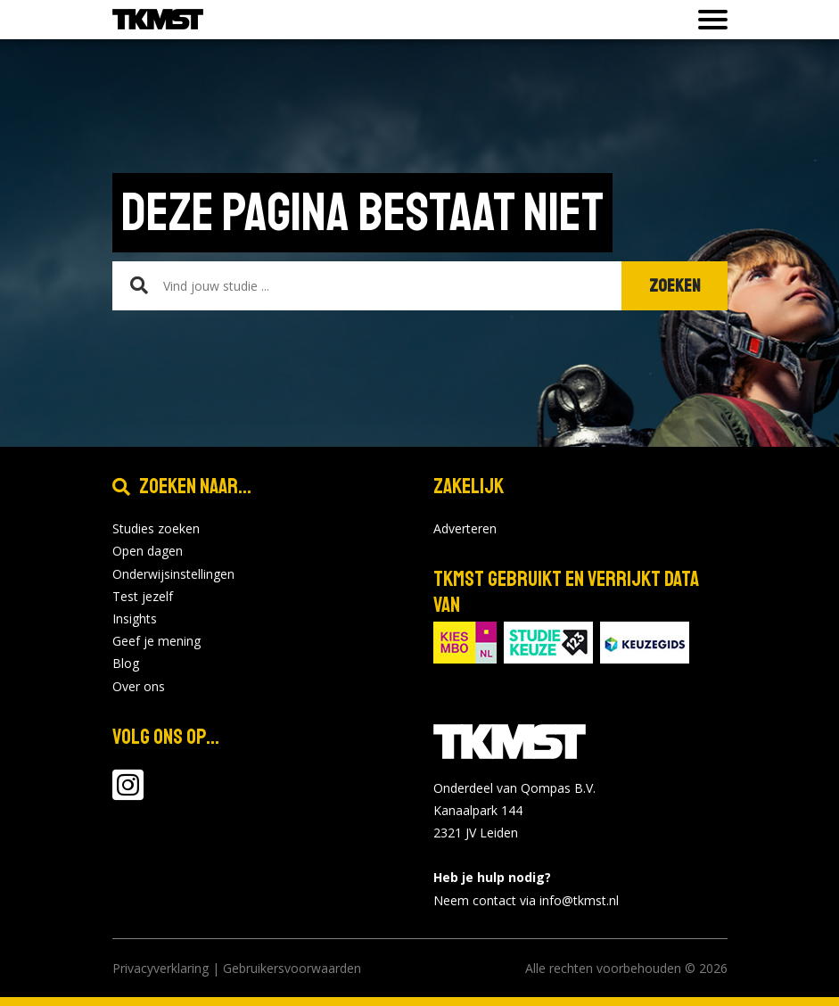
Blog (125, 663)
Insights (134, 618)
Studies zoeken (156, 528)
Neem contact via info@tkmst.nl (526, 900)
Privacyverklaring (160, 968)
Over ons (138, 686)
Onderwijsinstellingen (173, 573)
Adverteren (465, 528)
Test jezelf (142, 596)
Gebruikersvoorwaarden (292, 968)
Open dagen (147, 550)
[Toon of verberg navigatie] (707, 19)
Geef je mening (156, 640)
